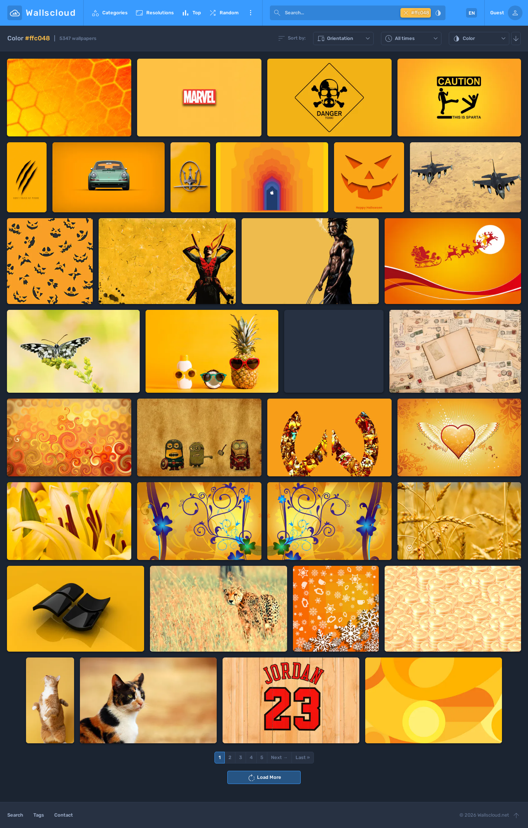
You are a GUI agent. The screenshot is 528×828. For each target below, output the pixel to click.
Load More (264, 778)
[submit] (277, 13)
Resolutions (154, 13)
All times (412, 38)
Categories (109, 13)
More (250, 13)
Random (223, 13)
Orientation (344, 38)
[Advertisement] (334, 351)
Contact (63, 815)
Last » (303, 757)
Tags (38, 815)
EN (472, 13)
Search (15, 815)
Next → (279, 757)
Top (191, 13)
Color (480, 38)
